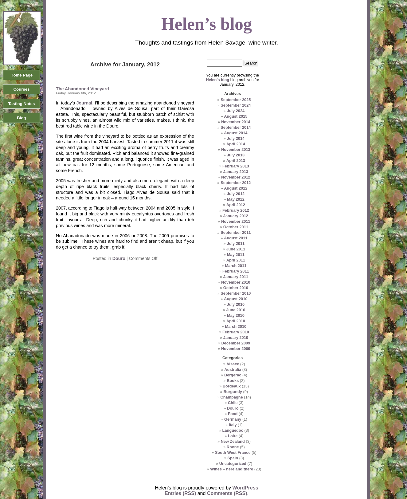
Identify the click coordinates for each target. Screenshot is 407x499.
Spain (232, 458)
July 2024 (236, 110)
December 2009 (235, 343)
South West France (233, 452)
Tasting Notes (21, 103)
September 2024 (236, 105)
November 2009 (235, 348)
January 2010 (235, 337)
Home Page (21, 75)
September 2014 (236, 127)
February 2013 (235, 166)
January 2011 (235, 276)
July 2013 (236, 155)
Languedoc (232, 430)
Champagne (232, 397)
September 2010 (236, 293)
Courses (21, 89)
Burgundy (233, 391)
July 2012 (236, 193)
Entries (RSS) (180, 493)
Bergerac (232, 375)
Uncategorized (232, 463)
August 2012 (235, 188)
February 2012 (235, 210)
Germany (232, 419)
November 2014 (235, 122)
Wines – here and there (231, 469)
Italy (233, 424)
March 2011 (235, 265)
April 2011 (235, 260)
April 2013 (235, 160)
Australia (232, 369)
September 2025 (236, 99)
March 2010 (235, 326)
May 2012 (236, 199)
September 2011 (236, 232)
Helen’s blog (217, 79)
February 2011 (235, 271)
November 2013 (235, 149)
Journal (83, 102)
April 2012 (235, 204)
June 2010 (235, 310)
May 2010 (236, 315)
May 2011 (236, 254)
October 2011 (235, 227)
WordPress (245, 487)
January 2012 (235, 216)
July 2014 (236, 138)
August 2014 (235, 133)
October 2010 (235, 287)
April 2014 (235, 144)
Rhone (233, 447)
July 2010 (236, 304)
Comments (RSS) (227, 493)
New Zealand (233, 441)
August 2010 (235, 299)
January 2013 (235, 171)
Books (233, 380)
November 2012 (235, 177)
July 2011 (236, 243)
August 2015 (235, 116)
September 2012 (236, 182)
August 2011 (235, 238)
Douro (118, 258)
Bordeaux (232, 386)
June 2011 (235, 249)
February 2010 (235, 332)
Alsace (232, 364)
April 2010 (235, 321)
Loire (232, 436)
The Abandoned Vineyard (82, 88)
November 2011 (235, 221)
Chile (232, 402)
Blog (21, 118)
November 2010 (235, 282)
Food (232, 413)
